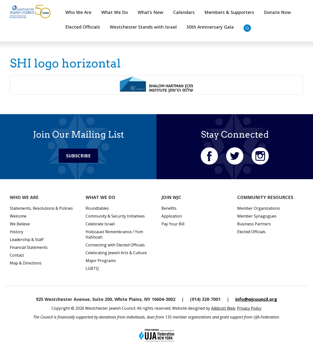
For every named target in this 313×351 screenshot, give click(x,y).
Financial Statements (29, 247)
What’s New (150, 12)
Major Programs (101, 260)
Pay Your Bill (172, 224)
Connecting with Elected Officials (115, 245)
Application (171, 216)
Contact (17, 255)
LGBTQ (92, 268)
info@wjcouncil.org (256, 299)
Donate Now (277, 12)
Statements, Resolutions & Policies (41, 208)
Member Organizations (258, 208)
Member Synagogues (257, 216)
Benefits (169, 208)
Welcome (18, 216)
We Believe (20, 224)
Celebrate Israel (100, 224)
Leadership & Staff (27, 239)
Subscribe (78, 156)
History (16, 231)
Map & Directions (26, 263)
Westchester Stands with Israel (143, 27)
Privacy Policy (249, 308)
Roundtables (97, 208)
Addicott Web (223, 308)
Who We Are (78, 12)
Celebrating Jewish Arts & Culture (116, 252)
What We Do (114, 12)
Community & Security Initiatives (115, 216)
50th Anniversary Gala (210, 27)
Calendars (184, 12)
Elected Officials (82, 27)
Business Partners (254, 224)
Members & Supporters (229, 12)
